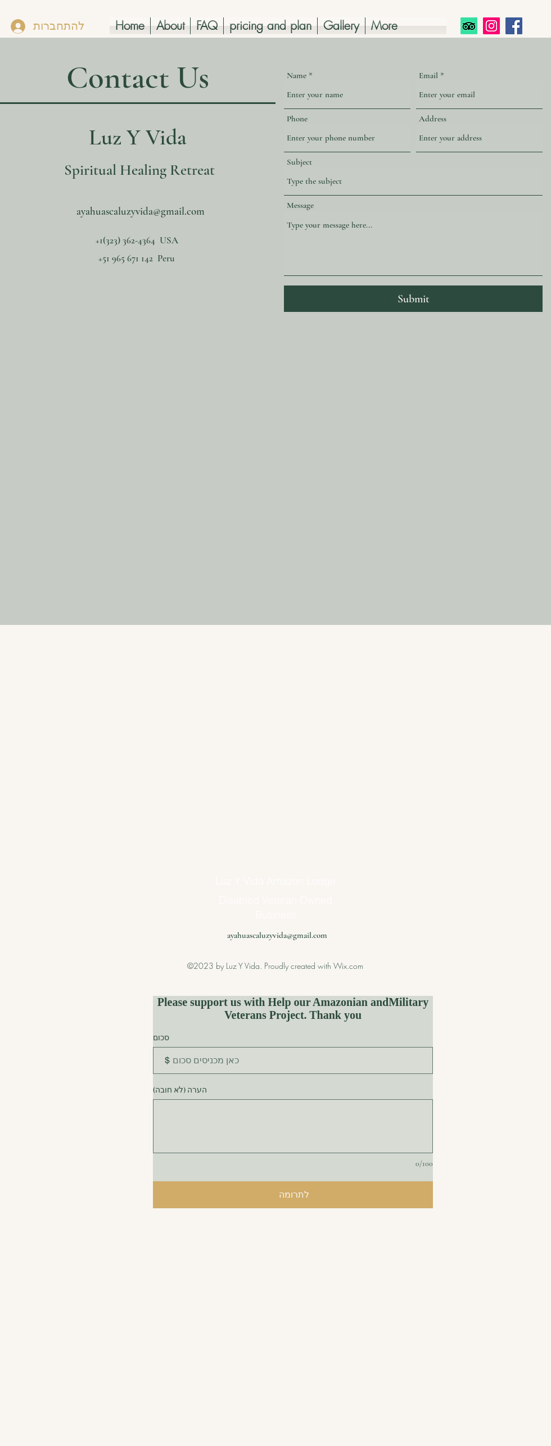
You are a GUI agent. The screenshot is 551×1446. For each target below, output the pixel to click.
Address (432, 119)
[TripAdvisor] (468, 25)
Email (428, 75)
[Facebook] (513, 25)
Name (296, 75)
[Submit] (413, 298)
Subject (299, 162)
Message (300, 205)
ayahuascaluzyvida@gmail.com (140, 211)
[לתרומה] (293, 1194)
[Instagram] (491, 25)
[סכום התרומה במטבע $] (293, 1060)
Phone (297, 119)
